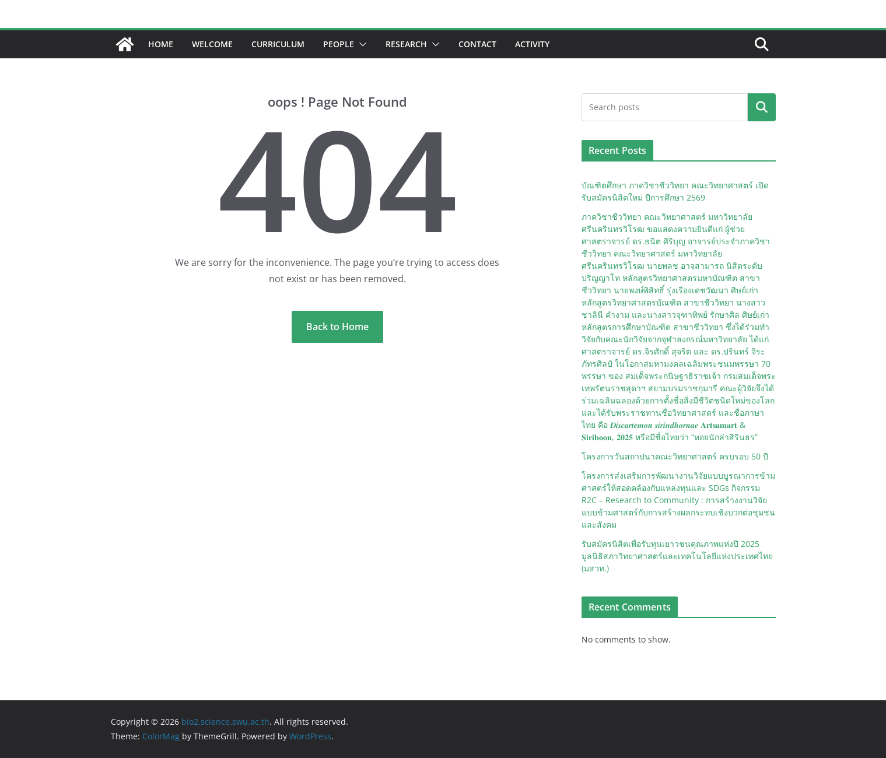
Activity (532, 44)
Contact (477, 44)
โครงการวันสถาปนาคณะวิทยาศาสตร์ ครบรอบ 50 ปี (675, 456)
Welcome (212, 44)
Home (160, 44)
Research (406, 44)
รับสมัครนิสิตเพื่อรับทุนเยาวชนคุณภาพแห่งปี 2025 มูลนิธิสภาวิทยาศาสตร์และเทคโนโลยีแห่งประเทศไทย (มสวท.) (677, 556)
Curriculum (277, 44)
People (338, 44)
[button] (360, 44)
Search (762, 107)
